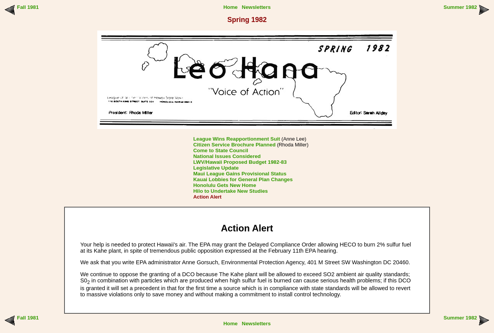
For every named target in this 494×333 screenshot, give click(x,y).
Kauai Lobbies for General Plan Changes (243, 179)
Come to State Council (220, 150)
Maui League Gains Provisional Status (239, 174)
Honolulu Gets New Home (224, 185)
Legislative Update (216, 168)
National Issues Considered (227, 156)
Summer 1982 (460, 7)
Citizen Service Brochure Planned (234, 145)
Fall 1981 (28, 7)
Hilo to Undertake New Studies (230, 191)
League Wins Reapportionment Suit (236, 139)
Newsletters (256, 7)
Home (230, 7)
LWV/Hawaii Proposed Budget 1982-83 (240, 162)
